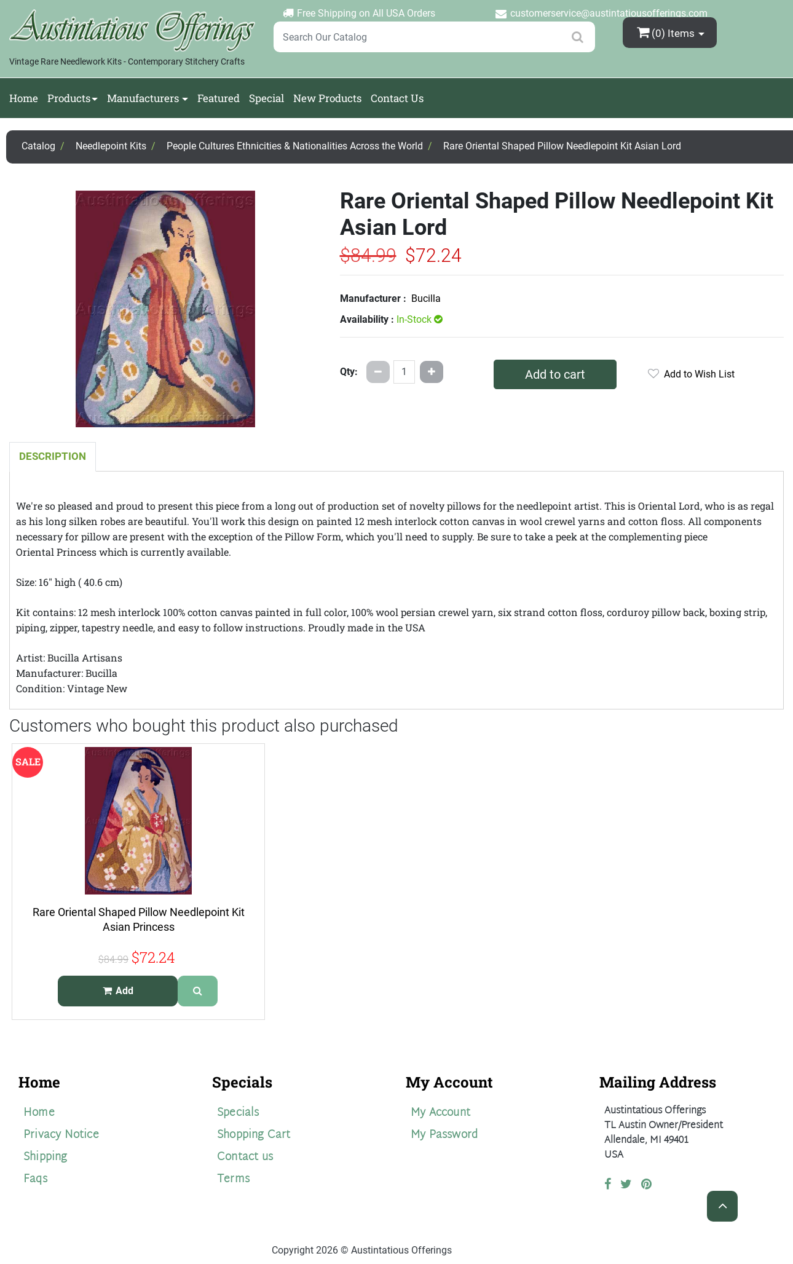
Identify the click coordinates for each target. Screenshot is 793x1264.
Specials (238, 1113)
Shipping (45, 1157)
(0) (667, 32)
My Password (444, 1135)
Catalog (38, 146)
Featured (218, 98)
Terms (233, 1179)
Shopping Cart (254, 1135)
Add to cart (555, 374)
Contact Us (397, 98)
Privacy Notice (61, 1135)
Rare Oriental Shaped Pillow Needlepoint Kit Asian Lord (562, 146)
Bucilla (426, 298)
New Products (327, 98)
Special (266, 98)
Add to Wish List (691, 374)
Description (52, 456)
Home (23, 98)
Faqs (35, 1179)
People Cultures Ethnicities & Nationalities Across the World (295, 146)
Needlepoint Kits (111, 146)
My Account (440, 1113)
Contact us (245, 1157)
